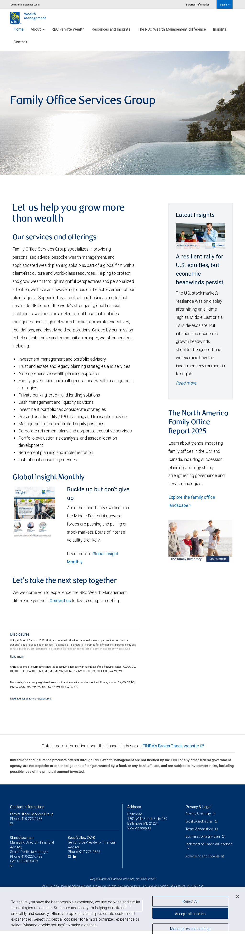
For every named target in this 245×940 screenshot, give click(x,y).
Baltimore (134, 814)
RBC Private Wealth (67, 29)
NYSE (165, 886)
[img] (122, 113)
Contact (20, 41)
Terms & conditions (199, 829)
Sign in (225, 4)
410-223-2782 (31, 856)
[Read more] (17, 656)
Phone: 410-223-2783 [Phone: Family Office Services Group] (26, 819)
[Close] (237, 896)
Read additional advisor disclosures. (31, 698)
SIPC (195, 886)
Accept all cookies (190, 913)
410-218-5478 (27, 861)
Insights (220, 29)
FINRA (180, 886)
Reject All (190, 901)
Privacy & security (198, 814)
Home (18, 29)
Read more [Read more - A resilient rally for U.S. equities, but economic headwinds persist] (186, 383)
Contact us (60, 600)
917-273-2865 (89, 852)
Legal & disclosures (199, 821)
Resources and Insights (111, 29)
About (38, 29)
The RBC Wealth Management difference (172, 29)
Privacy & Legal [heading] (198, 806)
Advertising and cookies (202, 856)
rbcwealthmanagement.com (25, 4)
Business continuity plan (203, 836)
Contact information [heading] (27, 806)
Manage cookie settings (190, 928)
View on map (137, 828)
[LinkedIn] (75, 856)
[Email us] (12, 823)
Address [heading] (134, 806)
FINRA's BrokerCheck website (171, 746)
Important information (197, 4)
